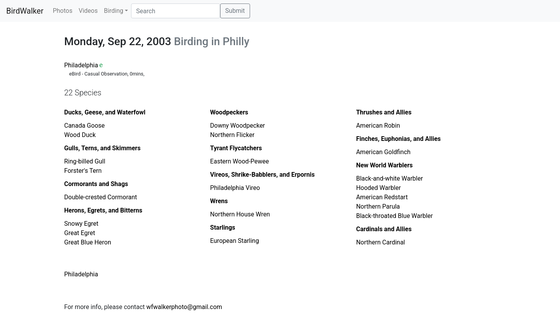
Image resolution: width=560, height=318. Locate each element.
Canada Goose (84, 125)
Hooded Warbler (378, 188)
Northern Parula (378, 206)
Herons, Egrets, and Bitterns (103, 210)
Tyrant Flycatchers (236, 148)
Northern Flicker (232, 135)
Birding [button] (113, 10)
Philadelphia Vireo (235, 188)
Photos (63, 10)
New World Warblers (384, 165)
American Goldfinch (383, 152)
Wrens (219, 201)
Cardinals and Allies (384, 229)
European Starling (234, 240)
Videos (88, 10)
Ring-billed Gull (84, 161)
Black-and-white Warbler (389, 178)
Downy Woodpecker (237, 125)
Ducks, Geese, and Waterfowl (104, 112)
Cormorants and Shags (96, 184)
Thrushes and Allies (384, 112)
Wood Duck (80, 135)
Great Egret (79, 233)
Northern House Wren (240, 214)
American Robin (378, 125)
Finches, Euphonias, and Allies (398, 138)
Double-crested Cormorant (100, 197)
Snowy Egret (81, 223)
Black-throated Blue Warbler (394, 216)
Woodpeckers (229, 112)
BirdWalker (25, 11)
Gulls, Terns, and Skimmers (102, 148)
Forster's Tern (83, 170)
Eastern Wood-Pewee (239, 161)
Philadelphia (81, 65)
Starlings (222, 227)
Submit (235, 10)
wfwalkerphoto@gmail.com (184, 307)
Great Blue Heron (87, 242)
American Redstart (382, 197)
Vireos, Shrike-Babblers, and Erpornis (262, 174)
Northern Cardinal (380, 242)
